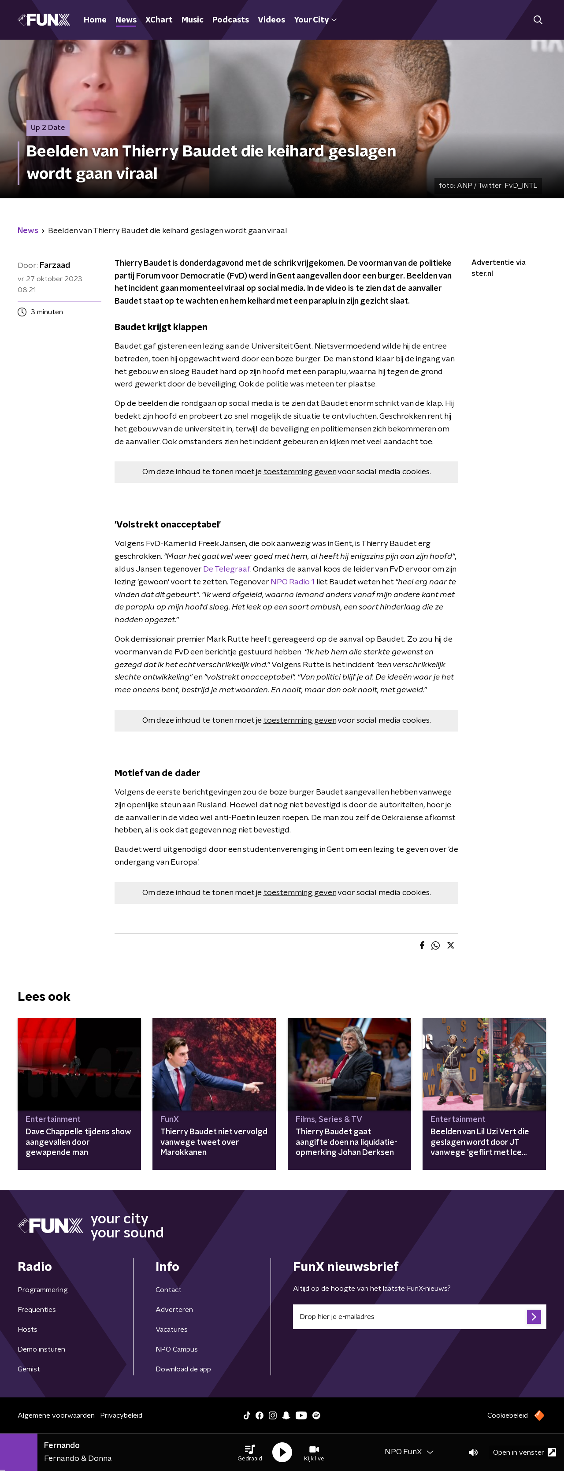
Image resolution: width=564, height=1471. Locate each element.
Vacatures (172, 1329)
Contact (169, 1289)
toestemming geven (299, 472)
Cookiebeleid (507, 1415)
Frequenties (37, 1309)
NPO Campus (177, 1349)
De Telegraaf (226, 569)
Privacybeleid (121, 1415)
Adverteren (174, 1309)
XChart (159, 20)
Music (193, 20)
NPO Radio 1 (293, 582)
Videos (271, 20)
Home (95, 20)
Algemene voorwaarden (56, 1415)
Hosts (27, 1329)
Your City (315, 20)
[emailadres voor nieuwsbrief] (419, 1316)
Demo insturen (41, 1349)
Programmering (43, 1289)
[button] (250, 1452)
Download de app (183, 1369)
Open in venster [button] (524, 1452)
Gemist (29, 1369)
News (126, 20)
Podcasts (230, 20)
